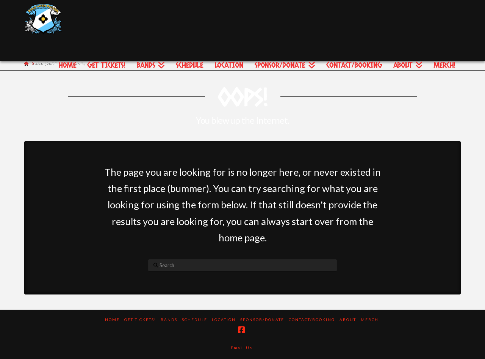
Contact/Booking (312, 319)
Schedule (194, 319)
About (348, 319)
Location (224, 319)
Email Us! (242, 347)
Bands (169, 319)
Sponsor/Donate (262, 319)
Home (112, 319)
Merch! (370, 319)
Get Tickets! (140, 319)
